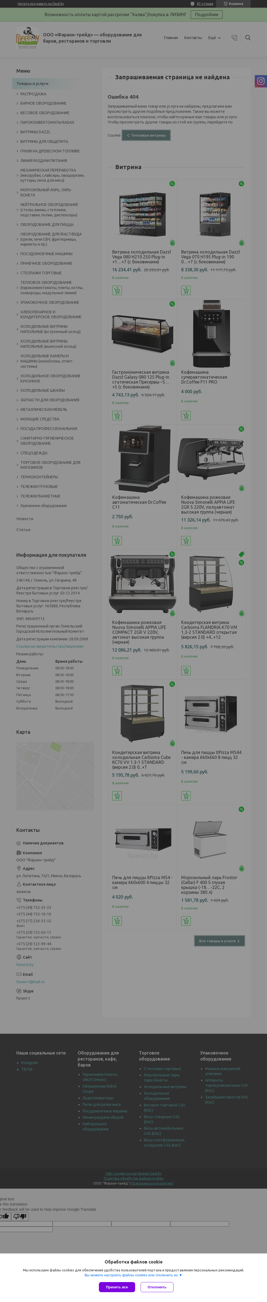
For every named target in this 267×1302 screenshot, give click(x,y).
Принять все (117, 1287)
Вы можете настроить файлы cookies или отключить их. (131, 1275)
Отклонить (157, 1287)
